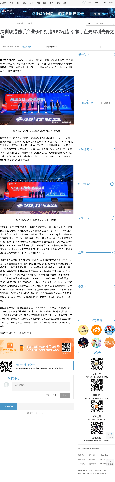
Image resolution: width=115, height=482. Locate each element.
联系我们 (81, 459)
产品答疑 (81, 464)
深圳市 (10, 333)
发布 (65, 395)
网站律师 (92, 464)
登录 (48, 395)
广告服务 (92, 455)
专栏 (58, 3)
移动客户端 (108, 3)
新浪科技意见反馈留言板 (90, 448)
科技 (38, 3)
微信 (89, 46)
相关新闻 (8, 406)
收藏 (75, 46)
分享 (96, 46)
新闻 (11, 3)
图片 (51, 3)
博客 (44, 3)
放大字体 (68, 46)
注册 (96, 2)
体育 (18, 3)
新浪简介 (81, 455)
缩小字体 (61, 46)
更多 (66, 3)
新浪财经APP (51, 47)
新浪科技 (20, 23)
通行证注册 (104, 459)
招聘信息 (92, 459)
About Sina (104, 455)
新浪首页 (3, 3)
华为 (29, 333)
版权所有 (103, 473)
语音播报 (110, 453)
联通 (19, 333)
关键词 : (3, 333)
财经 (24, 3)
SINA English (105, 464)
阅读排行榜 (87, 103)
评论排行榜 (106, 103)
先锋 (24, 333)
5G (26, 23)
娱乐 (31, 3)
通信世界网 (26, 47)
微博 (82, 46)
